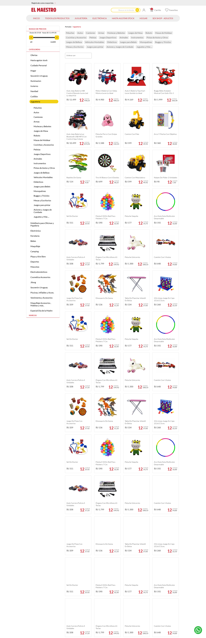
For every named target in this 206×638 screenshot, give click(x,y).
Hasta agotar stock (38, 60)
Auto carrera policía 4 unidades (75, 258)
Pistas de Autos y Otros (44, 168)
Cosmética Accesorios (40, 277)
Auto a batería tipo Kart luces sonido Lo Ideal (135, 92)
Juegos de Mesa (41, 131)
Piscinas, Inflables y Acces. (42, 292)
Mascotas (34, 266)
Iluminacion (35, 81)
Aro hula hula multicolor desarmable (164, 217)
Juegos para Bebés (42, 186)
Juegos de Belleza (41, 172)
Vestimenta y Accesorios (41, 297)
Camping (34, 251)
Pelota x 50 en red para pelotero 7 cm (105, 217)
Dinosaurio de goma (104, 298)
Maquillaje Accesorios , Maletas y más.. (40, 304)
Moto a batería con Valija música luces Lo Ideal (106, 92)
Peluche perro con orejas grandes (106, 135)
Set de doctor (72, 216)
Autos (36, 112)
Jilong (33, 282)
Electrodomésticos (38, 272)
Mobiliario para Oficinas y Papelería (42, 224)
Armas (37, 121)
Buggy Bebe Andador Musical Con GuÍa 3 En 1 (164, 92)
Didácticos (38, 182)
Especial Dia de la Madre (41, 310)
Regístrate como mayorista (44, 3)
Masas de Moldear (42, 140)
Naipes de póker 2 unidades (165, 177)
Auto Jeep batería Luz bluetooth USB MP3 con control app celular (76, 136)
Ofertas (33, 55)
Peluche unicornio (132, 257)
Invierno (34, 86)
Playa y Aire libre (38, 256)
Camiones (38, 117)
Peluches (38, 107)
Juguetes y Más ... (41, 216)
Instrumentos (40, 163)
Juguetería (35, 101)
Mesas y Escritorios (42, 200)
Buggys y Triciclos (41, 195)
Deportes (34, 261)
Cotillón (34, 96)
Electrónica (35, 230)
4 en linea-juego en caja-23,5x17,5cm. (164, 299)
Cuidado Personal (38, 65)
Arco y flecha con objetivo (165, 134)
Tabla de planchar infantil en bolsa (135, 299)
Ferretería (34, 236)
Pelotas (37, 149)
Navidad (34, 91)
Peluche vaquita (131, 216)
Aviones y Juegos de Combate (43, 210)
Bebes (33, 241)
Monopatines (40, 191)
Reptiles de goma (73, 177)
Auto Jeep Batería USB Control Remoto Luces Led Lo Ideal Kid (77, 93)
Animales (38, 158)
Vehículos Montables (43, 177)
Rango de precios (37, 29)
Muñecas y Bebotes (42, 126)
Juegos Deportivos (42, 154)
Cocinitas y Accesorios (44, 144)
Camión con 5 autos (162, 257)
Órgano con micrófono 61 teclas (106, 258)
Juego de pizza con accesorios (74, 299)
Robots (37, 135)
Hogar (33, 70)
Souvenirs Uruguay (39, 76)
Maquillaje (35, 246)
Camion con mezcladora (135, 177)
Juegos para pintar (42, 205)
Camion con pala (132, 134)
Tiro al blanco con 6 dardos (107, 177)
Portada (68, 27)
